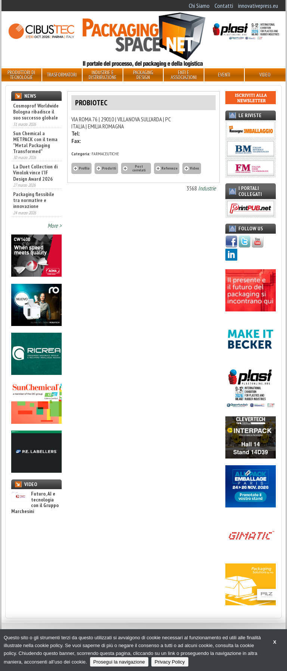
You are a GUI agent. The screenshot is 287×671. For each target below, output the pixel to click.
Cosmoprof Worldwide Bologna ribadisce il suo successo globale (36, 112)
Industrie (207, 188)
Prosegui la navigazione (119, 662)
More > (54, 225)
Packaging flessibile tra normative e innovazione (33, 200)
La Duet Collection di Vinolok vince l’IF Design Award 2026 (35, 172)
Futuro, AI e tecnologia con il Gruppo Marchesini (35, 502)
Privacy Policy (170, 662)
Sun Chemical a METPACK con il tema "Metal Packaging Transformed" (35, 142)
